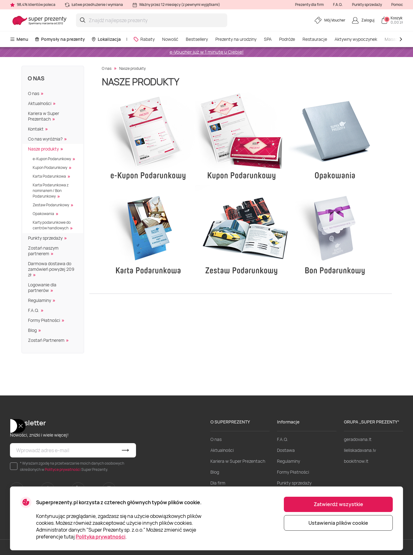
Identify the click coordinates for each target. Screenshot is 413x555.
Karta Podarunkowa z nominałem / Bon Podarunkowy (50, 190)
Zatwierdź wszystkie (338, 504)
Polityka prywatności (100, 536)
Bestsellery (197, 39)
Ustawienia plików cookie (338, 522)
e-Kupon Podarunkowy (52, 158)
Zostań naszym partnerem (43, 250)
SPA (268, 39)
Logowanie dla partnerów (42, 287)
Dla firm (217, 483)
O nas (36, 78)
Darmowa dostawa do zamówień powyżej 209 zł (51, 269)
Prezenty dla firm (309, 4)
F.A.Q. (338, 4)
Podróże (287, 39)
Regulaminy (39, 300)
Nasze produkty (43, 149)
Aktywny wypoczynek (356, 39)
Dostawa (286, 450)
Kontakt (36, 129)
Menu (19, 39)
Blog (32, 330)
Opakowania (43, 213)
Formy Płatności (44, 320)
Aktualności (39, 103)
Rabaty (144, 39)
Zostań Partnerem (46, 340)
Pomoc (397, 4)
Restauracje (315, 39)
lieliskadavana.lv (360, 450)
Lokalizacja (106, 39)
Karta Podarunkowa (49, 176)
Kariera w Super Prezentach (43, 116)
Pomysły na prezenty (60, 39)
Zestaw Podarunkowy (51, 205)
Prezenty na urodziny (235, 39)
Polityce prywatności (63, 469)
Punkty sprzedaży (367, 4)
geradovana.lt (358, 439)
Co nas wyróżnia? (45, 139)
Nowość (170, 39)
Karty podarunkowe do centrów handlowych (52, 225)
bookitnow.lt (356, 461)
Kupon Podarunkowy (50, 167)
